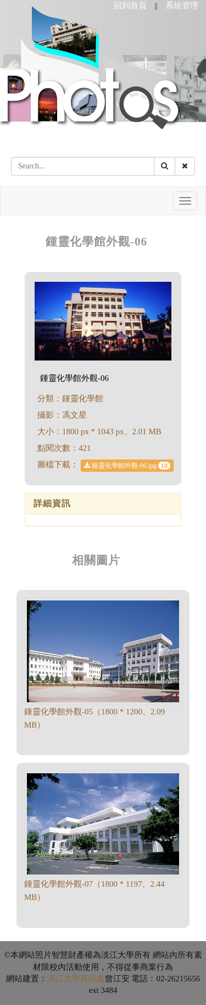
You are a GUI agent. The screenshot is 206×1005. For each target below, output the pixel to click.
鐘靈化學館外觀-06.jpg (127, 465)
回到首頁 (130, 5)
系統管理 (181, 5)
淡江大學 (63, 978)
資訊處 (92, 978)
